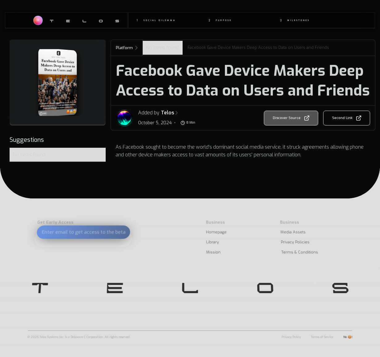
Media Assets (293, 232)
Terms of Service (322, 337)
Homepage (216, 232)
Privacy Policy (291, 337)
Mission (213, 252)
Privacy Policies (295, 242)
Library (212, 242)
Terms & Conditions (299, 252)
